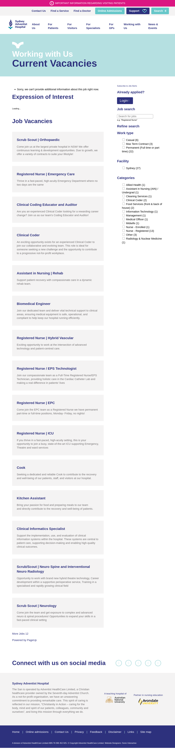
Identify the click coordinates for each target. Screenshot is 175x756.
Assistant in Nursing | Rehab (40, 272)
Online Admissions (110, 10)
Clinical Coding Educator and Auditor (47, 203)
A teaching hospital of (115, 702)
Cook (21, 466)
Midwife (132, 221)
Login (124, 99)
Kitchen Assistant (31, 497)
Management (136, 214)
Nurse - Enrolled (137, 225)
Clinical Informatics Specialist (41, 527)
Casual (132, 138)
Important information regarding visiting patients (90, 3)
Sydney (133, 166)
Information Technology (142, 210)
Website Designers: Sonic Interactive (120, 751)
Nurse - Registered (140, 229)
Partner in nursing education (148, 703)
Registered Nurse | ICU (35, 432)
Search (158, 10)
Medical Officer (137, 218)
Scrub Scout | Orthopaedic (38, 138)
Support (138, 11)
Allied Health (135, 183)
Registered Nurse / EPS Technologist (46, 367)
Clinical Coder (136, 198)
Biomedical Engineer (33, 302)
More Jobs (20, 632)
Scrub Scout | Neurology (37, 604)
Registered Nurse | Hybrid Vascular (45, 337)
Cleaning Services (139, 194)
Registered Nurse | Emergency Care (46, 173)
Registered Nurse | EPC (36, 401)
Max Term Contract (139, 142)
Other (131, 233)
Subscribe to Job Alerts (127, 84)
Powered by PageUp (24, 638)
